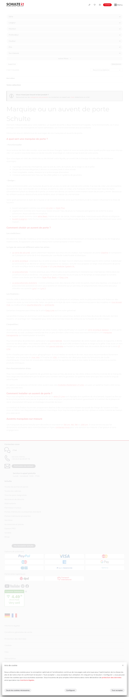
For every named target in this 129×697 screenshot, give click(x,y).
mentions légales (27, 680)
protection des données (111, 677)
